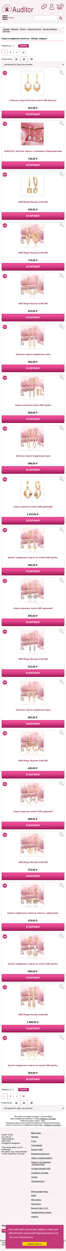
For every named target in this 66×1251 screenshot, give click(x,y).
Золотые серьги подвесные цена (33, 354)
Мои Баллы (36, 1204)
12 (16, 59)
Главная (6, 29)
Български (4, 1241)
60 (32, 59)
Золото (23, 29)
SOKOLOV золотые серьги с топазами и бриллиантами (33, 151)
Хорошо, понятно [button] (35, 1244)
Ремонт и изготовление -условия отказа (41, 1163)
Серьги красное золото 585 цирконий (32, 506)
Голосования (36, 1145)
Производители (37, 1181)
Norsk (4, 1245)
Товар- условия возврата (41, 1158)
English (5, 1243)
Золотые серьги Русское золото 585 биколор (33, 100)
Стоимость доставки (39, 1173)
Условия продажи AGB (40, 1169)
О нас (33, 1141)
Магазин (14, 29)
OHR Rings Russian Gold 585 (33, 202)
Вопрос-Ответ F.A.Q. (39, 1208)
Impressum (12, 1154)
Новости (34, 1217)
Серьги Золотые (34, 29)
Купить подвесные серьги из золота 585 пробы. (33, 557)
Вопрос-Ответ (37, 1150)
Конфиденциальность (40, 1154)
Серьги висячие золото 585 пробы (33, 405)
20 (24, 59)
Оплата (34, 1177)
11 (23, 52)
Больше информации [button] (21, 1237)
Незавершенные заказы (41, 1212)
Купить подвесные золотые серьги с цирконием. (33, 913)
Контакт (21, 1154)
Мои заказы (36, 1200)
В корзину (33, 114)
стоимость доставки (47, 1119)
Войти (33, 1195)
